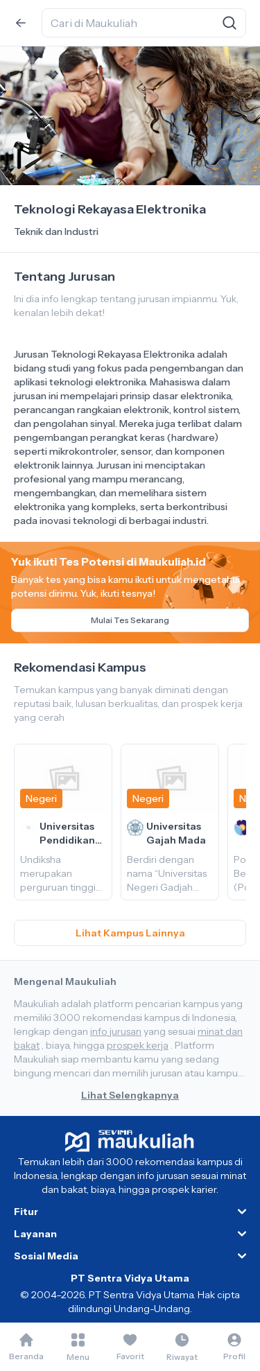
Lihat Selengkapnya (130, 1095)
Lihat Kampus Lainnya (130, 933)
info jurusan (115, 1031)
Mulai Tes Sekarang (130, 620)
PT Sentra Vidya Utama (130, 1278)
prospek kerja (137, 1045)
